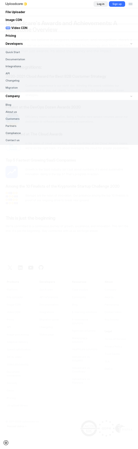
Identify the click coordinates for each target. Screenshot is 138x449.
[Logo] (16, 4)
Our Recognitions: (24, 67)
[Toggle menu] (130, 4)
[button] (7, 442)
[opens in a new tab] (52, 334)
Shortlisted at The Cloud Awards (34, 134)
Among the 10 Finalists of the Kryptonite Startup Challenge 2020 (63, 186)
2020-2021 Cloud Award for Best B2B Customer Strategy (56, 76)
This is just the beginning (30, 218)
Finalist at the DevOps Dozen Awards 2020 (43, 107)
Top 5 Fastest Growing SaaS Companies (41, 160)
